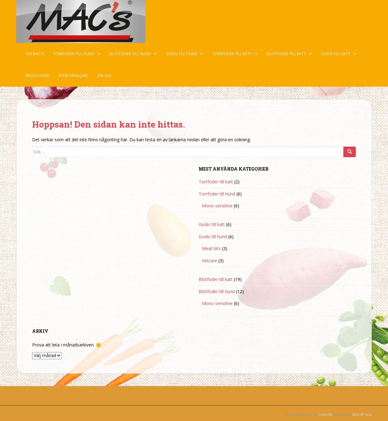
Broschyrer (37, 75)
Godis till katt (335, 53)
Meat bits (211, 248)
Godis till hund (181, 53)
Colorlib (325, 414)
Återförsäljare (73, 75)
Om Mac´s (35, 53)
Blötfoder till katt (286, 53)
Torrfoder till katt (232, 53)
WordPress (362, 414)
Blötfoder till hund (130, 53)
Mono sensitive (217, 206)
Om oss (104, 75)
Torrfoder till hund (74, 53)
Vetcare (209, 261)
